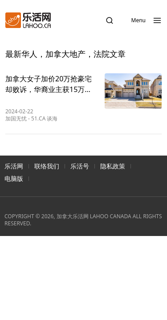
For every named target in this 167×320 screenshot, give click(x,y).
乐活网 (13, 166)
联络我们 (46, 166)
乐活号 (79, 166)
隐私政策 (112, 166)
